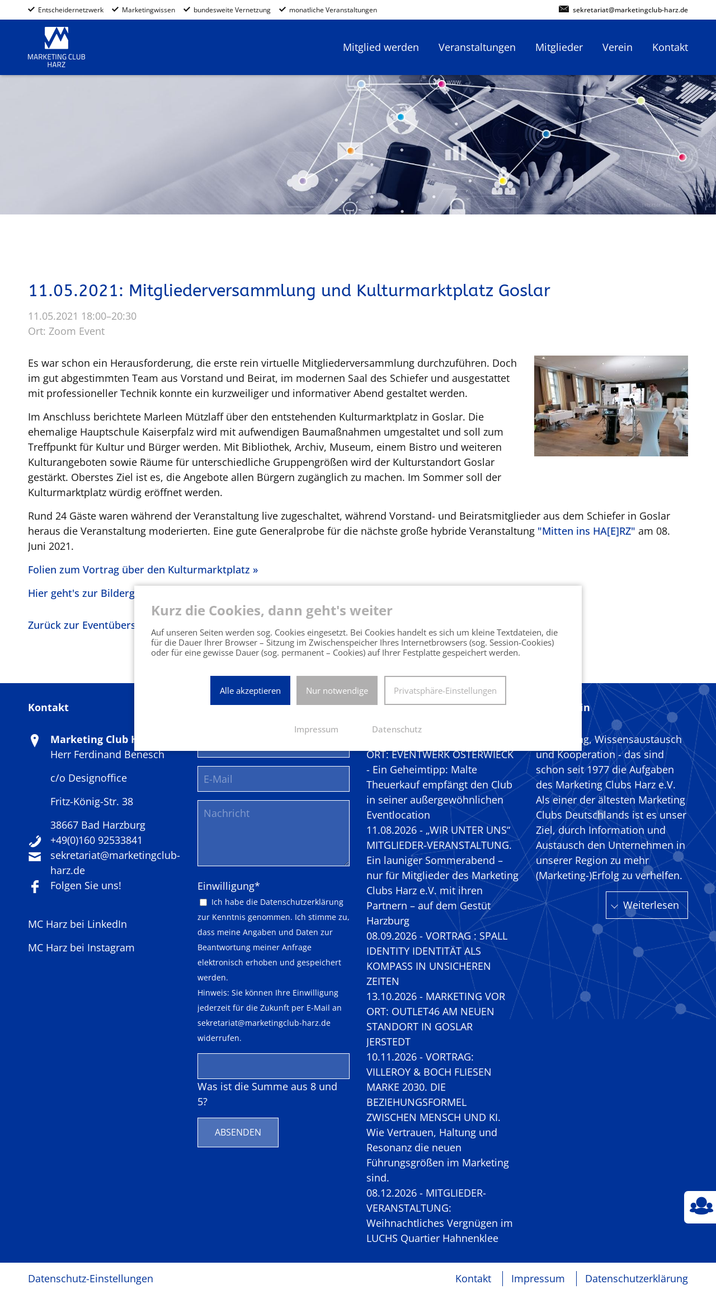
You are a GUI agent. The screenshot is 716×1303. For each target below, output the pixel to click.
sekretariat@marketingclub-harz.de (630, 10)
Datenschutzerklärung (301, 902)
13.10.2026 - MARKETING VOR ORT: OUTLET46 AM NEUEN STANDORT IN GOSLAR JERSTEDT (435, 1018)
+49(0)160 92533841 (96, 840)
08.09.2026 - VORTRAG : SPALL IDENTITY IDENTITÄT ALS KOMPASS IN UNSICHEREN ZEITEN (436, 958)
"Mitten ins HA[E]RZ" (586, 531)
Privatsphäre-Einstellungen (445, 690)
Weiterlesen (651, 905)
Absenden (238, 1132)
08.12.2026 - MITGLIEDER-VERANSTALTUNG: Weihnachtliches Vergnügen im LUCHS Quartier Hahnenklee (439, 1215)
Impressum (538, 1278)
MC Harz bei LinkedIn (77, 924)
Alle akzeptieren (250, 690)
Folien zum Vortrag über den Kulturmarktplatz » (143, 569)
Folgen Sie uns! (85, 885)
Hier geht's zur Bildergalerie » (98, 593)
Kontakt (473, 1278)
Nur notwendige (337, 690)
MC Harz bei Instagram (81, 947)
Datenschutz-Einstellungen (90, 1278)
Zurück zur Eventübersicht (91, 625)
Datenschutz (397, 729)
